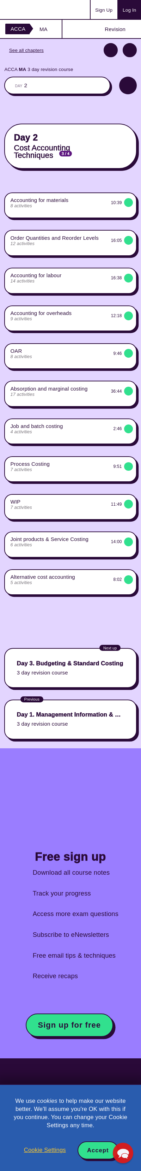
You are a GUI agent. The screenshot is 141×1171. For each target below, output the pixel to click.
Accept (98, 1150)
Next (130, 50)
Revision (115, 29)
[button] (123, 1153)
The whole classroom (57, 85)
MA (43, 29)
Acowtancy (33, 9)
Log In (129, 10)
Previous (111, 50)
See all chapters (26, 50)
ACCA (18, 29)
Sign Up (103, 10)
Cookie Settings (45, 1150)
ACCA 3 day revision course (38, 69)
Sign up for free (69, 1025)
